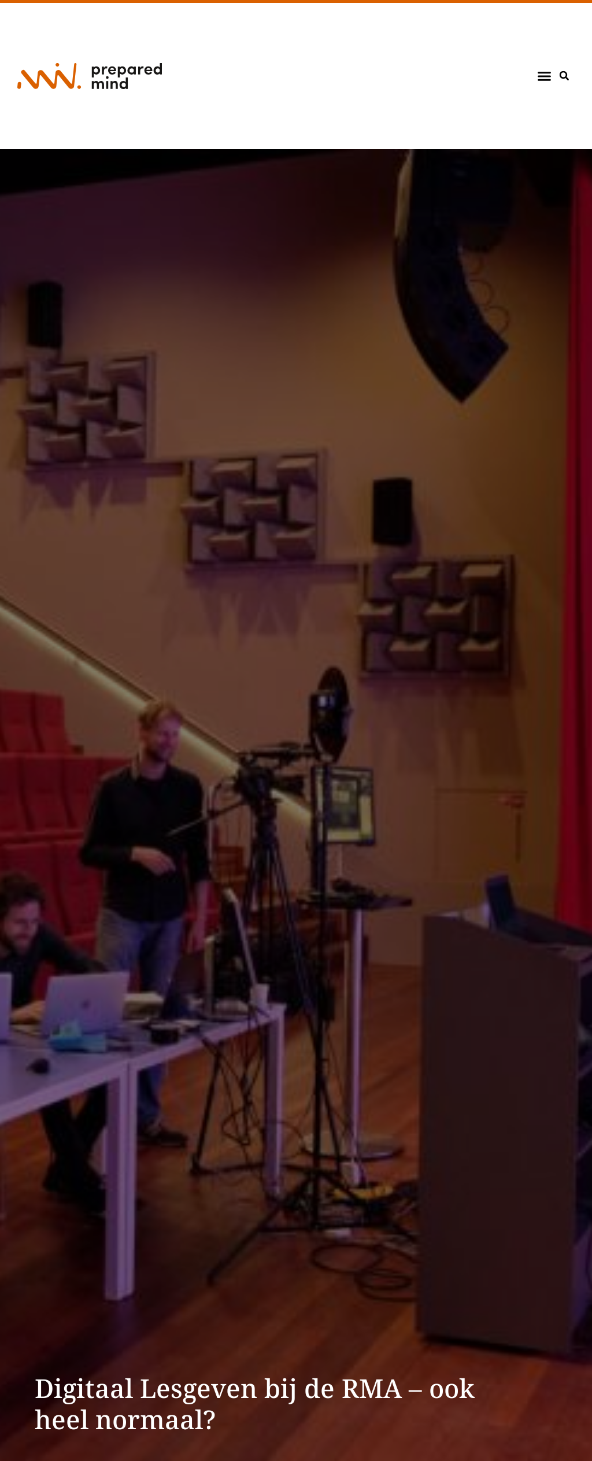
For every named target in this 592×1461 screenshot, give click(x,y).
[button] (545, 76)
